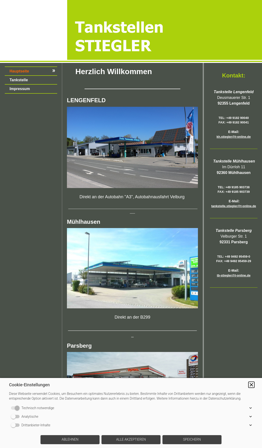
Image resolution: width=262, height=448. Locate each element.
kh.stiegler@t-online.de (234, 136)
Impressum (20, 89)
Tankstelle (19, 80)
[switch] (16, 408)
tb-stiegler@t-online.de (233, 275)
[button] (251, 385)
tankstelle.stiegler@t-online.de (233, 206)
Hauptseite (19, 71)
